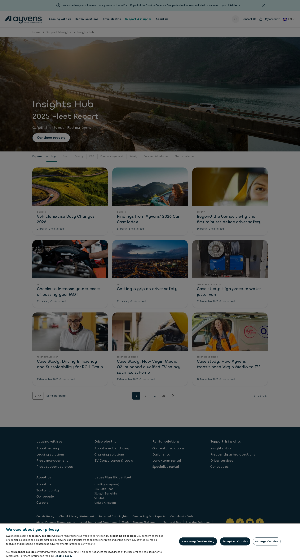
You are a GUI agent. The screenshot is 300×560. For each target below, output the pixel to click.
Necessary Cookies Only (198, 542)
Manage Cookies (266, 542)
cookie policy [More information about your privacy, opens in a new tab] (63, 557)
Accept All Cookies (235, 542)
